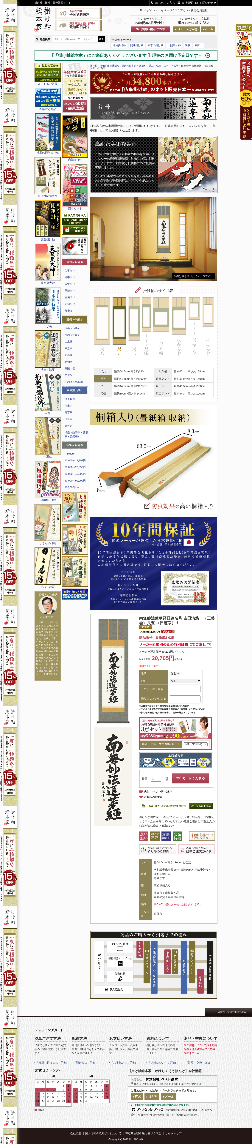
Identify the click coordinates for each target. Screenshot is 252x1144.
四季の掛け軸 (155, 45)
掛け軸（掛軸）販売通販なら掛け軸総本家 (113, 65)
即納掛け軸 (119, 45)
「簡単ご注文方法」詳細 (51, 1062)
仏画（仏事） (72, 328)
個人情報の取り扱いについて (103, 1133)
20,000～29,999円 (75, 467)
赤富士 (198, 45)
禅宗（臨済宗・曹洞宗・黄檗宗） (76, 434)
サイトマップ (173, 1133)
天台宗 (68, 425)
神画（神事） (72, 334)
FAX (179, 29)
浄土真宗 (70, 398)
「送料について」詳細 (162, 1062)
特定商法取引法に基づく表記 (143, 1133)
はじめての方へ (165, 2)
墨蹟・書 (70, 368)
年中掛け (70, 284)
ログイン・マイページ (158, 10)
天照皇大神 (174, 45)
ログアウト (182, 10)
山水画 (68, 341)
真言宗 (68, 412)
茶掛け (68, 310)
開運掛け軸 (136, 45)
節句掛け (70, 303)
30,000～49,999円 (75, 473)
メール (208, 29)
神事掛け (70, 277)
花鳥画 (68, 355)
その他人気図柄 (74, 381)
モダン (68, 375)
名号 (176, 65)
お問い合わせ (208, 2)
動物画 (68, 361)
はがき (193, 29)
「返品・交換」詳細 (197, 1062)
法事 (187, 45)
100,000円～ (72, 487)
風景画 (68, 348)
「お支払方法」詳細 (123, 1062)
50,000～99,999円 (75, 480)
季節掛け (70, 290)
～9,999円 (70, 453)
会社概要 (187, 2)
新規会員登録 (199, 10)
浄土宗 (68, 405)
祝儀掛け (70, 297)
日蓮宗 (68, 419)
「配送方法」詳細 (84, 1062)
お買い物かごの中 (153, 29)
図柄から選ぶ (146, 65)
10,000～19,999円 (75, 460)
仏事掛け (70, 270)
